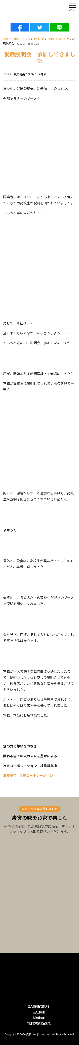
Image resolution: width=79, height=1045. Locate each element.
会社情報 (39, 1012)
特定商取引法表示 (39, 1023)
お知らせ (43, 74)
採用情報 (39, 1018)
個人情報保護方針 (39, 1006)
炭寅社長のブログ (25, 74)
